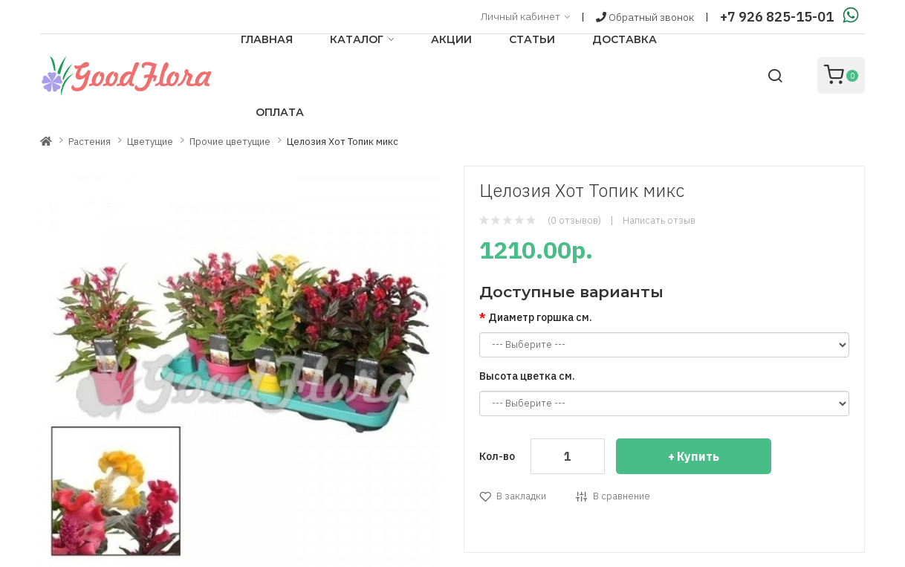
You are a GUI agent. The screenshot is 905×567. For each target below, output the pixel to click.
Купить (698, 456)
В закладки (521, 496)
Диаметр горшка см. (540, 317)
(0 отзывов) (574, 220)
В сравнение (621, 496)
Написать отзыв (659, 220)
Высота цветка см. (527, 376)
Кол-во (497, 456)
